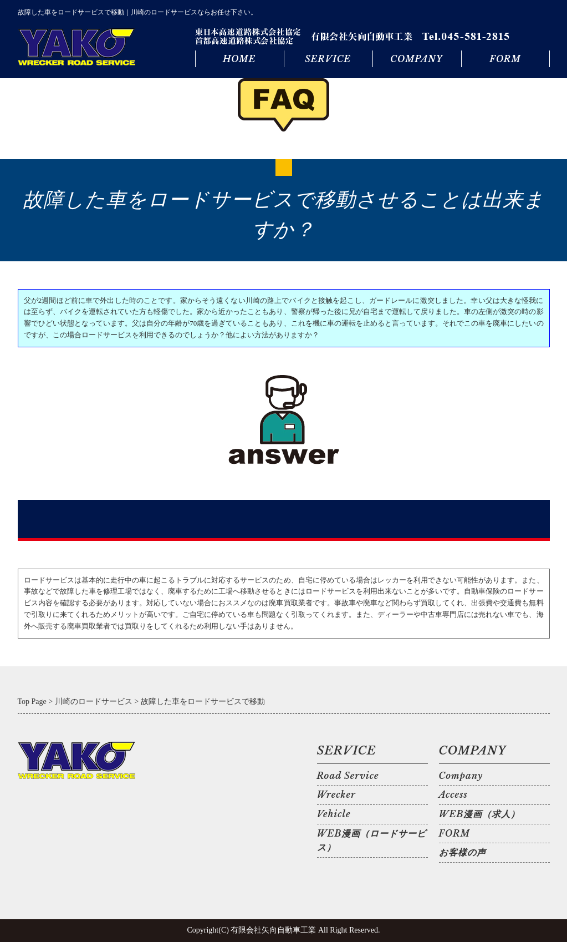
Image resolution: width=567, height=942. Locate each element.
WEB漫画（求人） (479, 813)
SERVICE (328, 58)
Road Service (348, 775)
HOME (239, 58)
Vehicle (334, 813)
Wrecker (336, 794)
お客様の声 (462, 852)
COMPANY (416, 58)
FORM (504, 58)
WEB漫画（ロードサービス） (372, 840)
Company (461, 775)
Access (453, 794)
